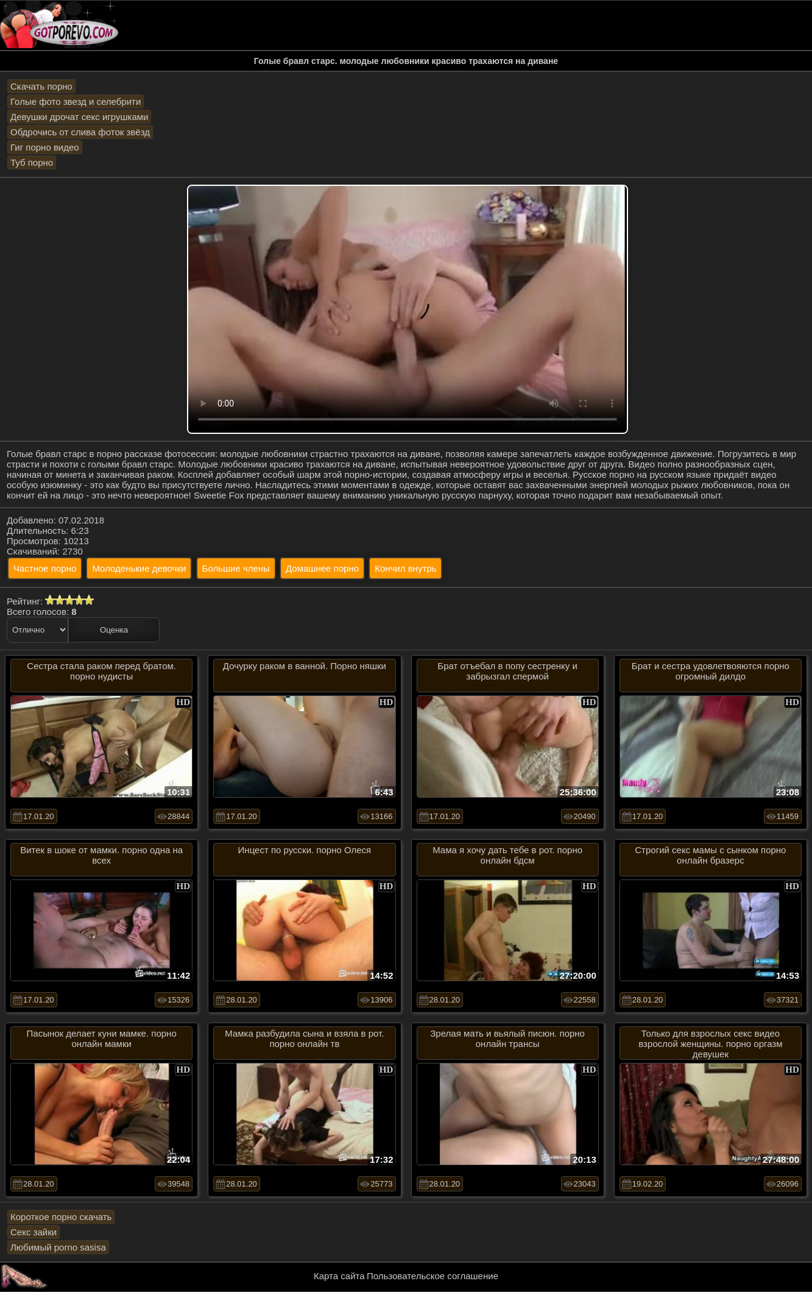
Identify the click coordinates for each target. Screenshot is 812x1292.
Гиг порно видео (44, 147)
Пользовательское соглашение (432, 1276)
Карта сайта (339, 1276)
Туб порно (31, 162)
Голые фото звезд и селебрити (75, 101)
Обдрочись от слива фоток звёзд (80, 132)
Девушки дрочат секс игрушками (79, 117)
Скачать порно (41, 86)
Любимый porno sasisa (58, 1247)
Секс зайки (33, 1232)
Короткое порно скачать (60, 1217)
